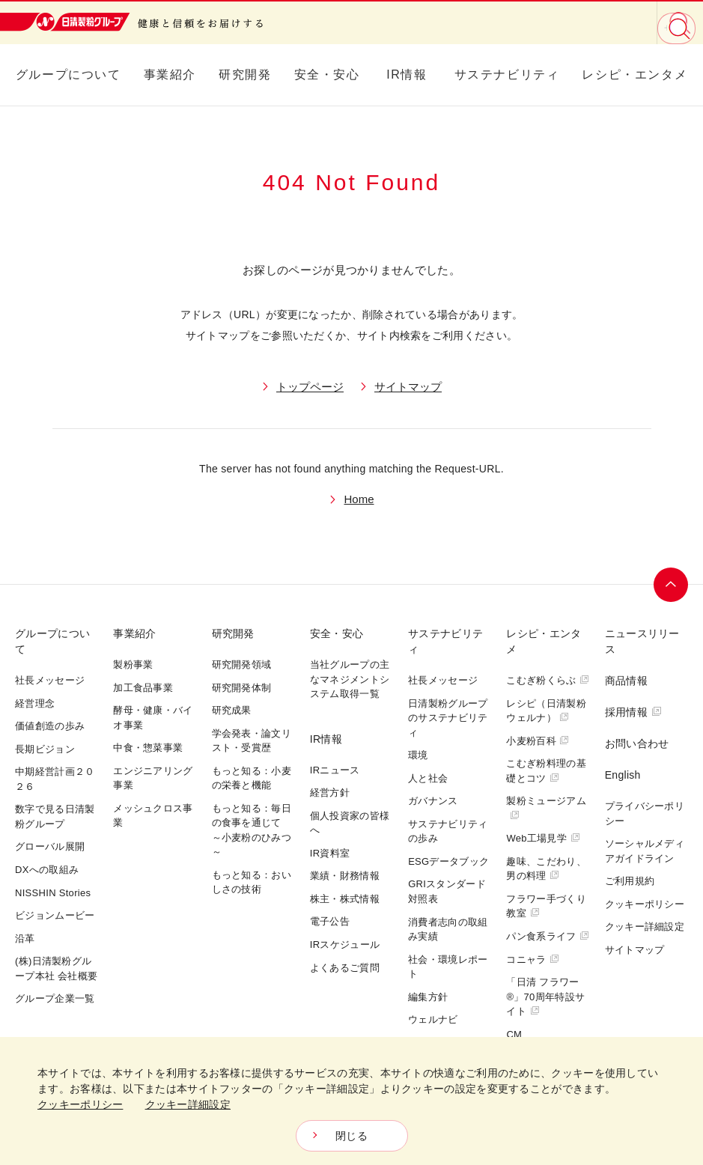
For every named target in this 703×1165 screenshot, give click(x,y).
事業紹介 (170, 74)
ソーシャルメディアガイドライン (644, 851)
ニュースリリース (642, 641)
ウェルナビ (433, 1019)
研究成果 (232, 710)
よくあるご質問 (345, 967)
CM (514, 1034)
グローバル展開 (50, 846)
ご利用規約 (630, 880)
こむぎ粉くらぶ (547, 680)
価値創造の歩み (50, 725)
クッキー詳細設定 (644, 926)
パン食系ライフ (547, 936)
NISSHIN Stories (53, 892)
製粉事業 (133, 664)
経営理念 (35, 703)
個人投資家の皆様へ (349, 823)
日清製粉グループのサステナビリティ (447, 718)
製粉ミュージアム (545, 807)
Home (359, 499)
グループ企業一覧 (54, 998)
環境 (418, 755)
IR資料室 (330, 853)
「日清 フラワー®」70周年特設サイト (545, 996)
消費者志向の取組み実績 (447, 929)
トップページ (310, 386)
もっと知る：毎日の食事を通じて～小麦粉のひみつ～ (251, 830)
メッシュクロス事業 (152, 816)
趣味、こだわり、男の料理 (545, 869)
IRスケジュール (345, 944)
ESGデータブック (448, 861)
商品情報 (626, 681)
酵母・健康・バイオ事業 (152, 718)
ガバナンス (433, 800)
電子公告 (330, 921)
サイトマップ (408, 386)
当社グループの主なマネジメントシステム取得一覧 (349, 679)
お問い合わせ (637, 743)
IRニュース (335, 770)
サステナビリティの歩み (447, 831)
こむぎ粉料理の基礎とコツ (545, 771)
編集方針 (428, 997)
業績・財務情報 (345, 875)
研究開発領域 (242, 664)
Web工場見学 (542, 838)
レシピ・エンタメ (634, 74)
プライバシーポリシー (644, 813)
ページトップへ (671, 585)
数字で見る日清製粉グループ (54, 816)
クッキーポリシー (644, 904)
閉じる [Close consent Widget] (351, 1136)
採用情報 (633, 712)
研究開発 (245, 74)
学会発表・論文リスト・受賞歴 (251, 741)
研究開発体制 (242, 687)
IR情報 (406, 74)
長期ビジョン (45, 749)
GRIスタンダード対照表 (447, 891)
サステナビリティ (507, 74)
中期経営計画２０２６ (54, 779)
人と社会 (428, 778)
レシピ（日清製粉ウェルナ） (545, 711)
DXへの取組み (47, 869)
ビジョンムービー (54, 915)
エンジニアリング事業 (152, 778)
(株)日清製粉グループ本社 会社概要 (56, 968)
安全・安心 (327, 74)
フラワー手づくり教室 (545, 906)
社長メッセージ (50, 680)
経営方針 (330, 792)
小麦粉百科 (537, 740)
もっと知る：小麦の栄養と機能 (251, 778)
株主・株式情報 (345, 898)
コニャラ (532, 959)
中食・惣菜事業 (148, 747)
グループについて (68, 74)
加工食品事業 (143, 687)
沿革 (25, 938)
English (623, 775)
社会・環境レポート (447, 967)
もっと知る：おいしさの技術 (251, 882)
